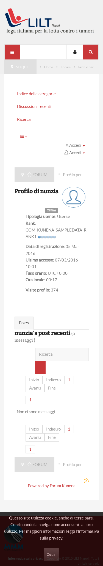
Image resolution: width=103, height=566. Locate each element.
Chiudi (51, 554)
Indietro (53, 379)
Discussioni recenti (34, 106)
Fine (52, 388)
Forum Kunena (63, 485)
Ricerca (24, 119)
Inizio (34, 379)
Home (48, 67)
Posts (24, 322)
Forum (66, 67)
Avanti (35, 388)
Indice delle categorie (36, 93)
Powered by (38, 485)
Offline (51, 210)
